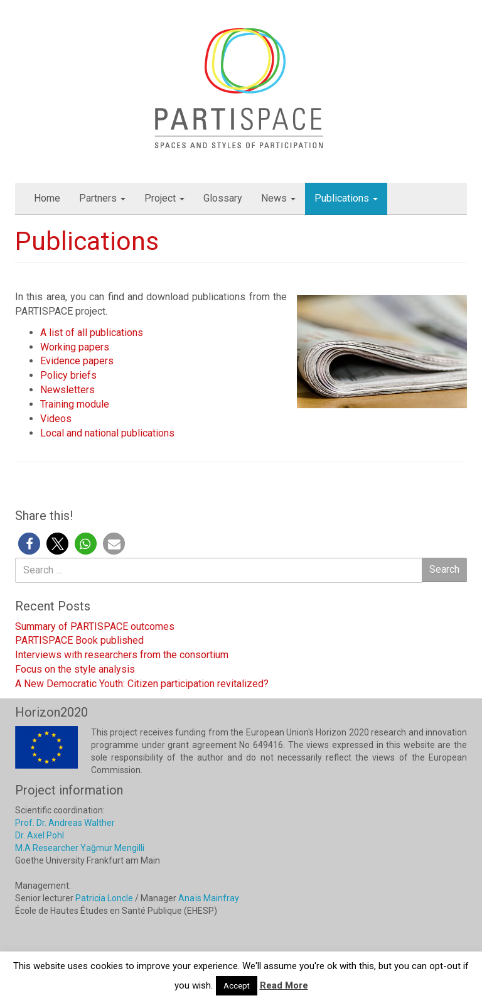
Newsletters (67, 390)
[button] (29, 544)
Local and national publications (108, 433)
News (278, 198)
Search (444, 569)
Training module (74, 404)
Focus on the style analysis (75, 669)
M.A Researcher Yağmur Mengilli (79, 848)
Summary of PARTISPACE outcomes (94, 626)
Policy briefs (68, 375)
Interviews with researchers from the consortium (121, 655)
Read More (284, 985)
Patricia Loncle (104, 898)
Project (164, 198)
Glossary (222, 198)
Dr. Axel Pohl (39, 835)
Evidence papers (77, 361)
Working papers (74, 347)
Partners (102, 198)
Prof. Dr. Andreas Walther (65, 823)
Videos (56, 419)
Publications (346, 198)
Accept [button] (236, 985)
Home (47, 198)
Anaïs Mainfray (208, 898)
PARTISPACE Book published (79, 640)
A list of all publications (91, 333)
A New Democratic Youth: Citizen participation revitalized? (142, 684)
